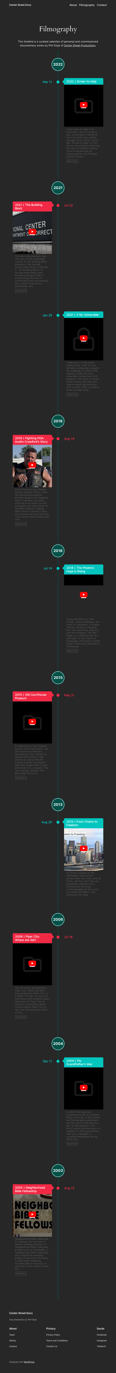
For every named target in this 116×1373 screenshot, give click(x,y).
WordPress (29, 1362)
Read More (72, 161)
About (73, 5)
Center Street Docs (20, 4)
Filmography (87, 5)
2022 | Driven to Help (81, 81)
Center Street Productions (79, 45)
